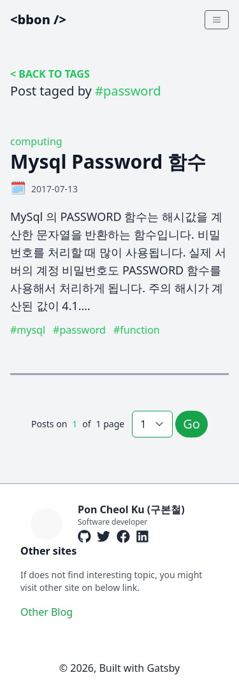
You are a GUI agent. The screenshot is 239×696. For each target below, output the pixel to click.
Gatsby (163, 668)
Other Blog (46, 612)
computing (36, 141)
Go (191, 423)
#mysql (27, 330)
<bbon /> (38, 19)
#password (79, 330)
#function (136, 330)
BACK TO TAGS (53, 74)
